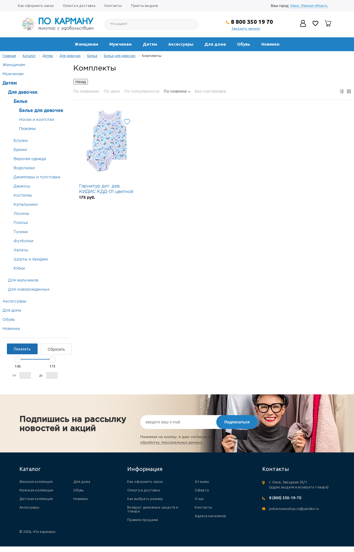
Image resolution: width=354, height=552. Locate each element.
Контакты (113, 5)
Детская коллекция (36, 499)
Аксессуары (180, 44)
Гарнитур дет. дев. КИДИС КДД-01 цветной (106, 189)
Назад (81, 82)
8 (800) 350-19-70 (285, 498)
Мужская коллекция (36, 490)
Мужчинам (120, 44)
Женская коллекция (36, 481)
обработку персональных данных (171, 442)
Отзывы (202, 481)
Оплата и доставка (79, 5)
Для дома (215, 44)
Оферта (202, 490)
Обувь (243, 44)
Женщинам (86, 44)
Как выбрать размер (145, 499)
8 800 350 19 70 (252, 21)
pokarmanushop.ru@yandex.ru (294, 509)
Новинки (270, 44)
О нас (199, 499)
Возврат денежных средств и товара (152, 509)
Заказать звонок (245, 28)
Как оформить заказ (36, 5)
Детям (150, 44)
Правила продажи (142, 520)
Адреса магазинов (210, 516)
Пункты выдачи (144, 5)
